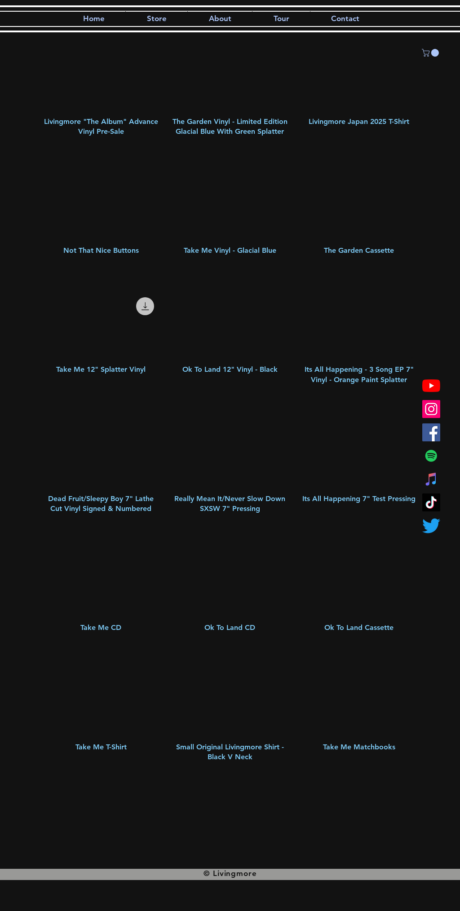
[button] (431, 53)
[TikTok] (431, 502)
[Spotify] (431, 456)
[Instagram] (431, 409)
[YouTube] (431, 386)
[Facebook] (431, 432)
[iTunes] (431, 479)
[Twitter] (431, 526)
